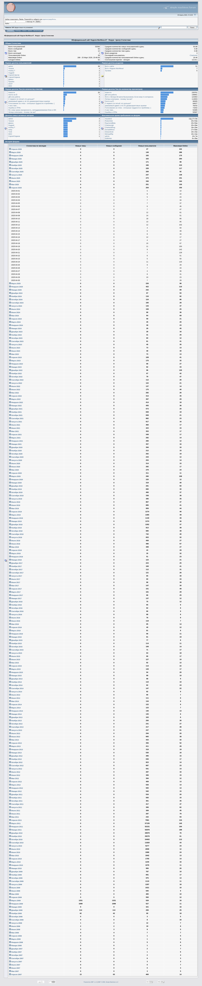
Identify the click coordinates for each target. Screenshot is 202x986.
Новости (11, 92)
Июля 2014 (14, 695)
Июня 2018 (14, 544)
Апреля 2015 (15, 666)
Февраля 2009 (16, 904)
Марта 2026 (15, 152)
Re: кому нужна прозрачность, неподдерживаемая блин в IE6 (32, 110)
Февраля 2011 (16, 827)
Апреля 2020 (15, 473)
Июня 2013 (14, 737)
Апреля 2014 (15, 704)
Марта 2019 (15, 515)
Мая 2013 (14, 740)
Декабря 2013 (15, 717)
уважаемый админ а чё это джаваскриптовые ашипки (29, 101)
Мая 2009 (14, 894)
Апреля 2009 (15, 897)
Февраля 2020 (16, 480)
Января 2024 (15, 328)
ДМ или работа (14, 97)
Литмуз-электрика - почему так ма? (22, 112)
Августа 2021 (15, 422)
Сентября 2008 (16, 920)
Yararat (11, 68)
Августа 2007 (15, 962)
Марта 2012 (15, 785)
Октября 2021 (15, 415)
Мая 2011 (14, 817)
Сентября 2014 (16, 688)
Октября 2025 (15, 168)
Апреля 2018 (15, 550)
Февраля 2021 (16, 441)
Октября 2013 (15, 724)
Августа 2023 (15, 345)
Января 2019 (15, 521)
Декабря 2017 (15, 563)
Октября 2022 (15, 377)
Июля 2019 (14, 502)
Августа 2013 (15, 730)
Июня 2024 (14, 312)
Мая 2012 (14, 778)
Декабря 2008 (15, 910)
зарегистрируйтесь (49, 19)
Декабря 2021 (15, 409)
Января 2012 (15, 791)
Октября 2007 (15, 955)
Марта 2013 (15, 746)
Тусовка (108, 71)
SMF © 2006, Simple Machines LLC (108, 982)
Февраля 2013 (16, 749)
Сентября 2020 (16, 457)
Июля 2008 (14, 926)
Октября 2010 (15, 839)
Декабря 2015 (15, 640)
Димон (10, 79)
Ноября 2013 (15, 721)
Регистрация (37, 30)
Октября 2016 (15, 608)
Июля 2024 (14, 309)
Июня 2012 (14, 775)
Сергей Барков (14, 77)
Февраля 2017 (16, 595)
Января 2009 (15, 907)
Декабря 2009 (15, 872)
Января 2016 (15, 637)
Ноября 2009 (15, 875)
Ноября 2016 (15, 605)
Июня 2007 (14, 968)
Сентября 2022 (16, 380)
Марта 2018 (15, 553)
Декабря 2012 (15, 756)
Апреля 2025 (15, 188)
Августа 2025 (15, 175)
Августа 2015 (15, 653)
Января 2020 (15, 483)
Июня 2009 (14, 891)
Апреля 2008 (15, 936)
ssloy (10, 130)
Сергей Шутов (13, 75)
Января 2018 (15, 560)
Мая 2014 (14, 701)
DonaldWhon (110, 130)
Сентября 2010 (16, 843)
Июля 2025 (14, 178)
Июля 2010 (14, 849)
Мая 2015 (14, 663)
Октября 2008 (15, 917)
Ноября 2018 (15, 528)
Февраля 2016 (16, 634)
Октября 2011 (15, 801)
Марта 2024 (15, 322)
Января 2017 (15, 598)
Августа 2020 (15, 460)
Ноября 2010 (15, 836)
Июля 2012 (14, 772)
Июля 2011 (14, 811)
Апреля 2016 (15, 627)
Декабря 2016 (15, 602)
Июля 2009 (14, 888)
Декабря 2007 (15, 949)
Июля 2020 (14, 463)
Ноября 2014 (15, 682)
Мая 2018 (14, 547)
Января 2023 (15, 367)
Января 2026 (15, 159)
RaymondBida (110, 123)
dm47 (10, 84)
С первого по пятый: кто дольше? (21, 99)
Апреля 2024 (15, 319)
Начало (10, 30)
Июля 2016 (14, 618)
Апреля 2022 (15, 396)
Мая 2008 (14, 933)
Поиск (24, 30)
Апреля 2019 (15, 512)
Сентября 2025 (16, 172)
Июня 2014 (14, 698)
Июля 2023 (14, 348)
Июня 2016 (14, 621)
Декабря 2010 (15, 833)
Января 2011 (15, 830)
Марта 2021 (15, 438)
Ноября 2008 (15, 913)
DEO (10, 86)
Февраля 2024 (16, 325)
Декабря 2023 (15, 332)
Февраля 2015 (16, 672)
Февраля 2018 (16, 557)
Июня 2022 (14, 390)
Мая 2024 (14, 316)
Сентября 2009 (16, 881)
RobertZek (109, 121)
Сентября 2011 (16, 804)
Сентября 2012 (16, 766)
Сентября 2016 (16, 611)
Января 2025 (15, 290)
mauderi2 (108, 119)
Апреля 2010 (15, 859)
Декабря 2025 (15, 162)
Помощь (18, 30)
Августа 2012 (15, 769)
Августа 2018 (15, 537)
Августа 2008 (15, 923)
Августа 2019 (15, 499)
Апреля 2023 (15, 357)
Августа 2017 (15, 576)
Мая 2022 (14, 393)
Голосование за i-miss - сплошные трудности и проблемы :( (31, 103)
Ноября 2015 (15, 643)
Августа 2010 (15, 846)
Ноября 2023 (15, 335)
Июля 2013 (14, 733)
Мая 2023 (14, 354)
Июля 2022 (14, 386)
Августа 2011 (15, 807)
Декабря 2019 (15, 486)
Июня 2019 (14, 505)
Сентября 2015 (16, 650)
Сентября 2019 (16, 496)
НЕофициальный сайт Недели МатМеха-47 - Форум (22, 35)
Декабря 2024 (15, 293)
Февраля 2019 (16, 518)
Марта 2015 (15, 669)
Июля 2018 (14, 541)
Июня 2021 (14, 428)
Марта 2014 (15, 708)
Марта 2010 (15, 862)
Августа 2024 (15, 306)
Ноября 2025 (15, 165)
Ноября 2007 (15, 952)
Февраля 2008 (16, 942)
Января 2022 (15, 406)
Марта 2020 (15, 476)
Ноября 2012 (15, 759)
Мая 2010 (14, 856)
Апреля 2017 (15, 589)
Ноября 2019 (15, 489)
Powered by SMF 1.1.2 (90, 982)
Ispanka (11, 82)
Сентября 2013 (16, 727)
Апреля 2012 (15, 782)
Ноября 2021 (15, 412)
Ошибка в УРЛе (14, 108)
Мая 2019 (14, 508)
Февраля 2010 (16, 865)
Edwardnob (109, 132)
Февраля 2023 (16, 364)
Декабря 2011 (15, 794)
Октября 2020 (15, 454)
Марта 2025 (15, 283)
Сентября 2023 (16, 341)
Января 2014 (15, 714)
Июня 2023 (14, 351)
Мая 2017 (14, 586)
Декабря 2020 (15, 447)
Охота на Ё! (12, 95)
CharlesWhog (110, 127)
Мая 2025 (14, 185)
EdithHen (108, 138)
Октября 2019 (15, 492)
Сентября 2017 (16, 573)
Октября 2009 (15, 878)
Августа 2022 (15, 383)
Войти (30, 30)
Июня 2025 (14, 181)
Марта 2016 (15, 631)
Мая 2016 (14, 624)
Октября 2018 (15, 531)
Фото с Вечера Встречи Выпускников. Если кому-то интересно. (129, 97)
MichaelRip (109, 134)
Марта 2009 (15, 901)
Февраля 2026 (16, 156)
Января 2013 (15, 753)
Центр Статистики (47, 35)
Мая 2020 (14, 470)
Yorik (10, 132)
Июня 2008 (14, 929)
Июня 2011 (14, 814)
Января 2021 (15, 444)
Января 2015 (15, 676)
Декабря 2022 (15, 370)
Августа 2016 (15, 615)
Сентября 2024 (16, 303)
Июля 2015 (14, 656)
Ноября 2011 (15, 798)
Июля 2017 (14, 579)
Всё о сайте (109, 66)
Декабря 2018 (15, 525)
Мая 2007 (14, 971)
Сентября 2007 (16, 958)
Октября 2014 (15, 685)
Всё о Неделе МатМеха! (114, 68)
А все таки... (13, 106)
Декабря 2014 (15, 679)
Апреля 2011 (15, 820)
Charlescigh (109, 125)
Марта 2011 (15, 823)
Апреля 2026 (15, 149)
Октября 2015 (15, 647)
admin (10, 66)
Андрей (11, 73)
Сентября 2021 (16, 418)
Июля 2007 (14, 965)
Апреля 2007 (15, 974)
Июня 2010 (14, 852)
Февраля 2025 (16, 287)
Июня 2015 (14, 660)
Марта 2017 (15, 592)
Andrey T (11, 71)
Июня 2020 (14, 467)
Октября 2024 (15, 300)
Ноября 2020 (15, 451)
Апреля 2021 (15, 435)
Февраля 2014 (16, 711)
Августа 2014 (15, 692)
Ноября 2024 (15, 296)
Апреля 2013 (15, 743)
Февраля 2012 (16, 788)
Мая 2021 (14, 431)
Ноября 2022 (15, 373)
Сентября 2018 (16, 534)
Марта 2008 (15, 939)
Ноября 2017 (15, 566)
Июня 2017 (14, 582)
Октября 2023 (15, 338)
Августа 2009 (15, 884)
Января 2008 (15, 946)
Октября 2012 (15, 762)
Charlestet (193, 55)
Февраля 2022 (16, 402)
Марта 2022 (15, 399)
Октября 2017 (15, 570)
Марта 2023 (15, 361)
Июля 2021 (14, 425)
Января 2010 (15, 868)
